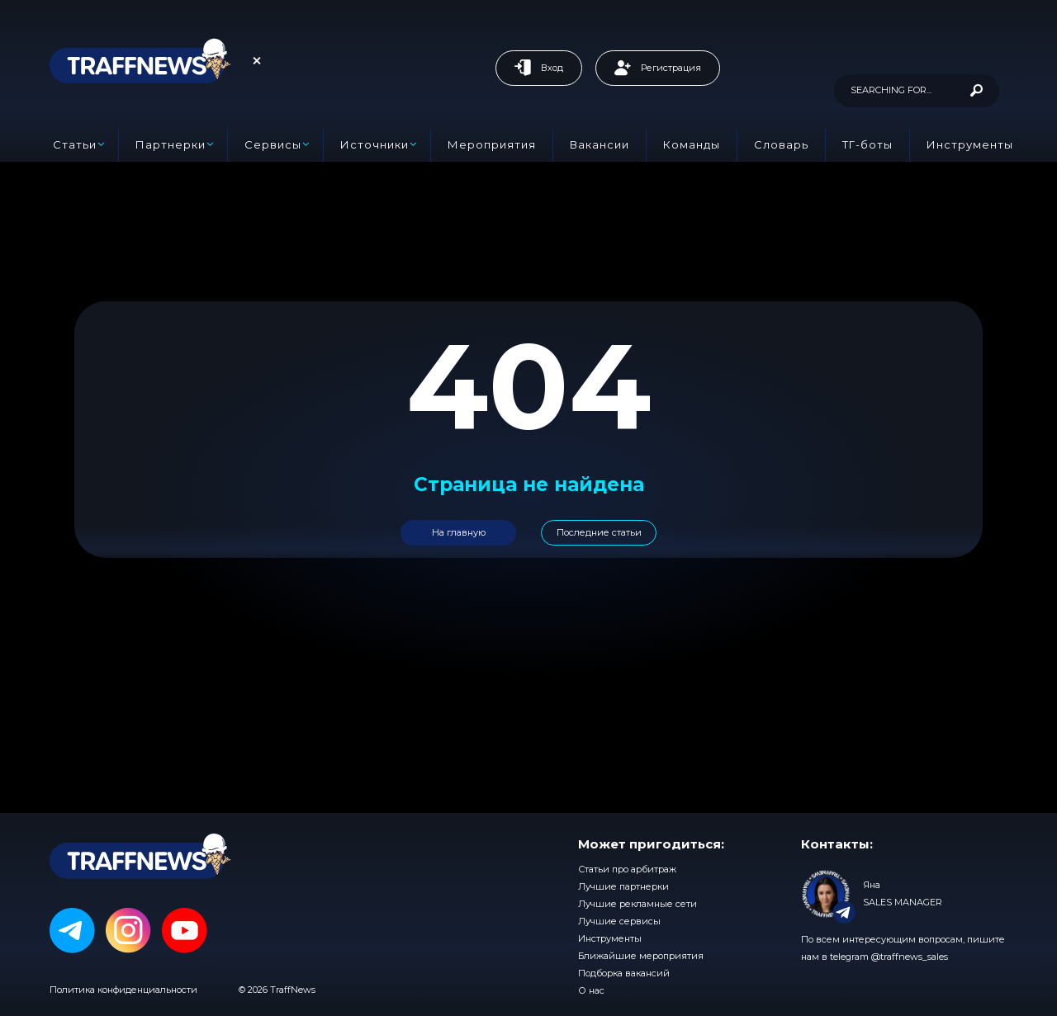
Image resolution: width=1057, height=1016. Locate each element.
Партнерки (170, 144)
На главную (459, 532)
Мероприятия (492, 144)
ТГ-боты (867, 144)
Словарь (781, 144)
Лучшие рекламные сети (637, 904)
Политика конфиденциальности (123, 989)
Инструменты (970, 144)
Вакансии (599, 144)
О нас (591, 990)
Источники (374, 144)
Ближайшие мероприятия (641, 956)
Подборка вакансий (624, 973)
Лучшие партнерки (623, 886)
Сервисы (272, 144)
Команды (691, 144)
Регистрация (657, 67)
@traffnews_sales (909, 956)
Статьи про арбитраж (627, 869)
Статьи (75, 144)
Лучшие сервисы (619, 921)
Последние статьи (599, 532)
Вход (538, 67)
